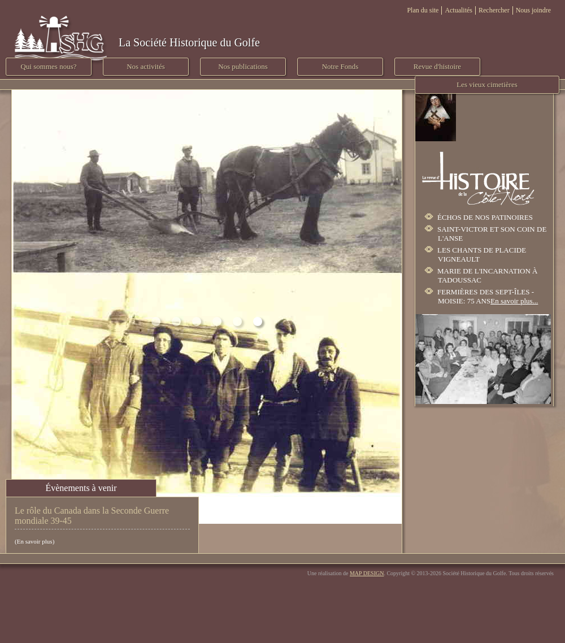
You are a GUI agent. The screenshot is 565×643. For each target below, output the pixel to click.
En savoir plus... (514, 301)
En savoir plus (35, 541)
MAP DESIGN (367, 573)
